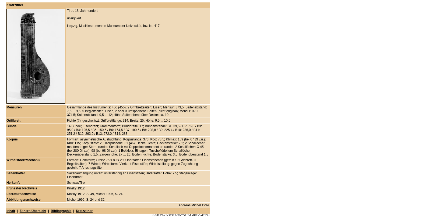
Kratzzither (84, 211)
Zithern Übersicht (33, 211)
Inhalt (10, 211)
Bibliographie (61, 211)
